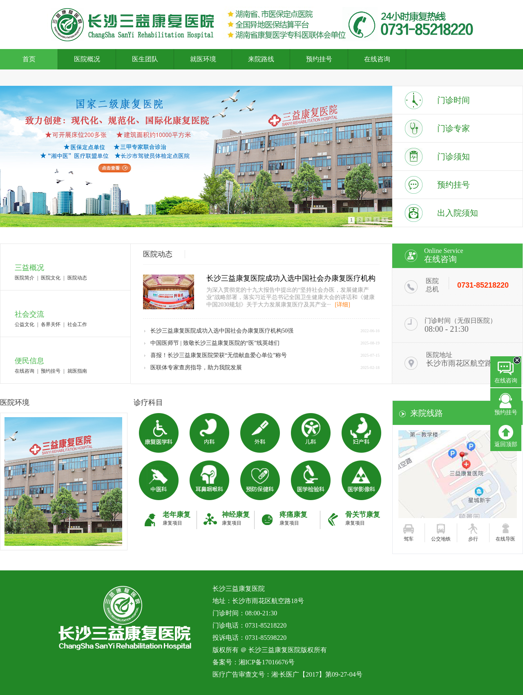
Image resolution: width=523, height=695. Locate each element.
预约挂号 (319, 59)
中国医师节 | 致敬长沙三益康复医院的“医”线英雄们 (214, 343)
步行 (473, 539)
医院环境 (14, 402)
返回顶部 (505, 436)
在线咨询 (377, 59)
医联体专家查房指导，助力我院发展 (196, 367)
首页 (29, 59)
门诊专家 (453, 128)
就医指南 (77, 371)
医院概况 (87, 59)
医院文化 (50, 278)
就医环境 (203, 59)
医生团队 (145, 59)
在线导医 (505, 539)
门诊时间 (453, 100)
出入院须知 (457, 212)
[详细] (342, 305)
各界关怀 (50, 324)
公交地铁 (441, 539)
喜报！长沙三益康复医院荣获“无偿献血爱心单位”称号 (218, 355)
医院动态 (77, 278)
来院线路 (426, 413)
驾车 (408, 539)
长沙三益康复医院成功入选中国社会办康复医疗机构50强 (221, 331)
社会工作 (77, 324)
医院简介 (24, 278)
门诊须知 (453, 156)
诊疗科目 (148, 402)
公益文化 (24, 324)
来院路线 (261, 59)
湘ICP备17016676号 (267, 662)
